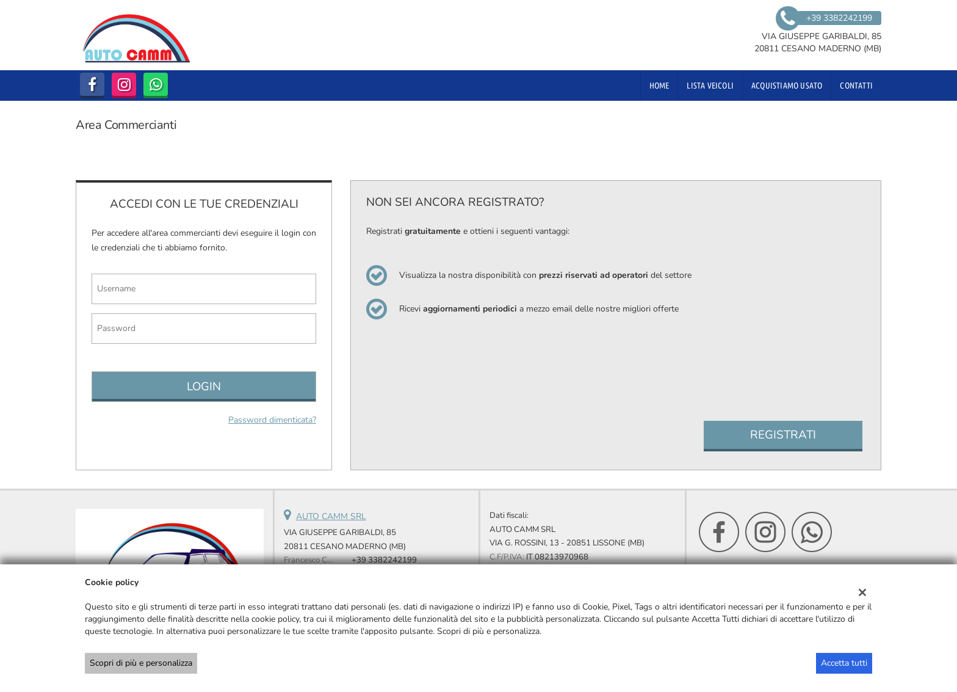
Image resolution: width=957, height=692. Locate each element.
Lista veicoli (710, 85)
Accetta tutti (844, 663)
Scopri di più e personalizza (141, 663)
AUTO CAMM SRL (331, 516)
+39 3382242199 (384, 560)
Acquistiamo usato (786, 85)
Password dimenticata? (272, 420)
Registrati (783, 435)
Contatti (856, 85)
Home (659, 85)
